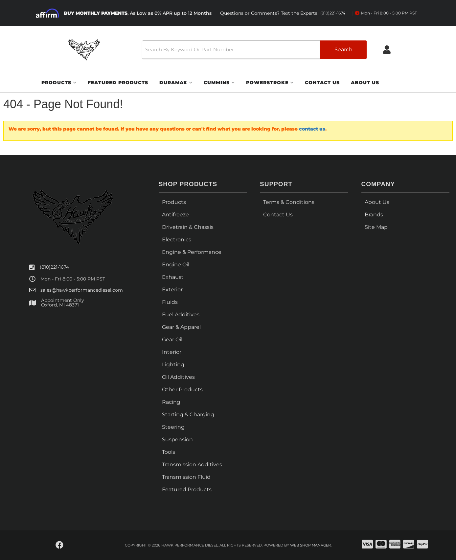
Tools (168, 452)
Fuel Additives (180, 314)
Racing (171, 402)
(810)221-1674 (54, 267)
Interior (171, 352)
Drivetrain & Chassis (188, 227)
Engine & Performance (191, 252)
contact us (312, 129)
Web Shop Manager (310, 545)
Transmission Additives (192, 464)
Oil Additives (178, 377)
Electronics (176, 239)
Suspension (177, 439)
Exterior (172, 289)
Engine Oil (175, 264)
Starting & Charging (188, 414)
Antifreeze (175, 214)
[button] (254, 49)
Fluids (170, 302)
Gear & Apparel (181, 327)
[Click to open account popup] (386, 49)
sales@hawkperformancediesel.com (81, 290)
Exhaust (173, 277)
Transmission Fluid (186, 477)
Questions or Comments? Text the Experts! (282, 13)
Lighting (173, 364)
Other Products (182, 389)
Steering (173, 427)
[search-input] (231, 50)
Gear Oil (172, 339)
